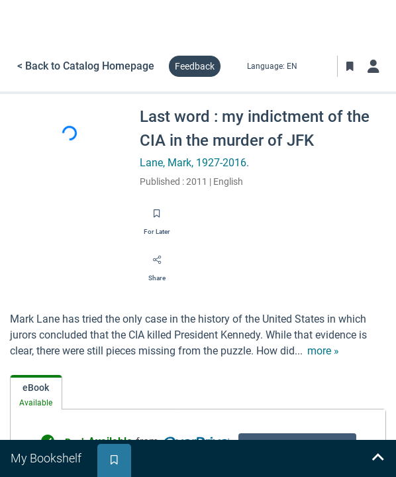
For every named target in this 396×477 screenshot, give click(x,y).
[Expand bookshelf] (377, 458)
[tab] (36, 392)
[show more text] (323, 351)
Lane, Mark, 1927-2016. (194, 162)
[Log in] (373, 66)
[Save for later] (157, 218)
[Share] (156, 264)
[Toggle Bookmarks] (350, 66)
